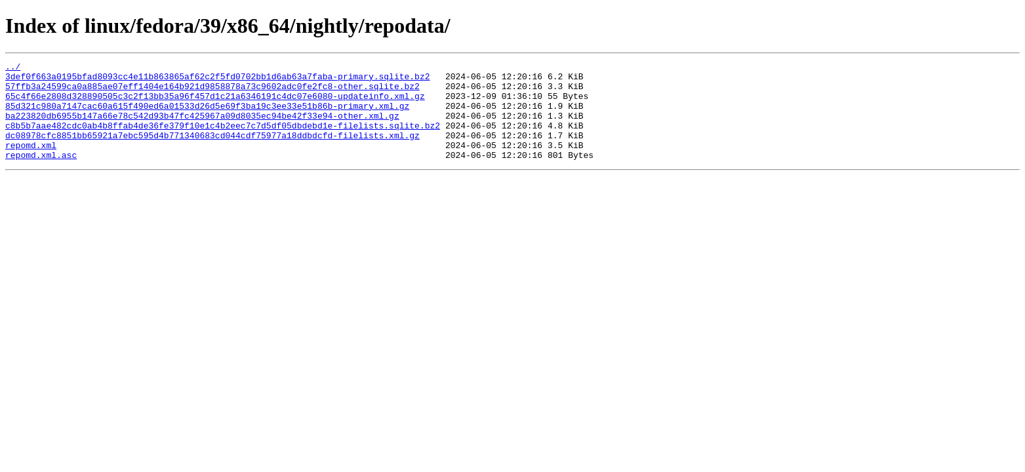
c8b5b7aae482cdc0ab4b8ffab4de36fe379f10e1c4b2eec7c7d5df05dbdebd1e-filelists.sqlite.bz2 (222, 139)
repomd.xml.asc (41, 174)
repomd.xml (30, 162)
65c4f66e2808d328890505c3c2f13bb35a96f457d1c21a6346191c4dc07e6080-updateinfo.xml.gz (215, 103)
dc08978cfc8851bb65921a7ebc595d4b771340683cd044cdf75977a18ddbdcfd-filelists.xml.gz (212, 151)
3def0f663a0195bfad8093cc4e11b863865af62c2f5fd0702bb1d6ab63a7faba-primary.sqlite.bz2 (217, 80)
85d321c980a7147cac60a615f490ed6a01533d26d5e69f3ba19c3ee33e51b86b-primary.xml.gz (207, 115)
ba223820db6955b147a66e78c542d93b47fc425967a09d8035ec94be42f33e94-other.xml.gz (202, 127)
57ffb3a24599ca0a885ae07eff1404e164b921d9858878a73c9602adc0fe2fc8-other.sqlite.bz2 (212, 92)
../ (12, 68)
